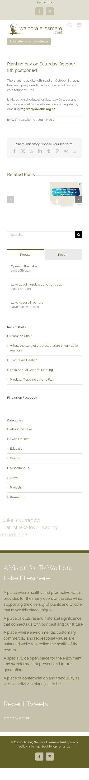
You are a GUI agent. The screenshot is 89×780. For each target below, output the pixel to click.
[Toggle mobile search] (69, 24)
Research (16, 497)
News (50, 119)
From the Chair (21, 336)
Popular (26, 254)
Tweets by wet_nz (16, 718)
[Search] (78, 234)
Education (17, 448)
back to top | (50, 746)
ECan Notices (19, 439)
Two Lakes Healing (23, 360)
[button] (10, 199)
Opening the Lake (24, 266)
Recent (63, 254)
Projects (16, 487)
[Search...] (41, 234)
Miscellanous (19, 468)
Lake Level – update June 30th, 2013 (37, 284)
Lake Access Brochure (27, 302)
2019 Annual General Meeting (31, 370)
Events (15, 458)
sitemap (34, 746)
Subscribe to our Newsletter (28, 41)
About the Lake (21, 429)
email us (64, 746)
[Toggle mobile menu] (79, 24)
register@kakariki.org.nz (37, 109)
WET (14, 119)
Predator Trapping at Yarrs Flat (31, 379)
